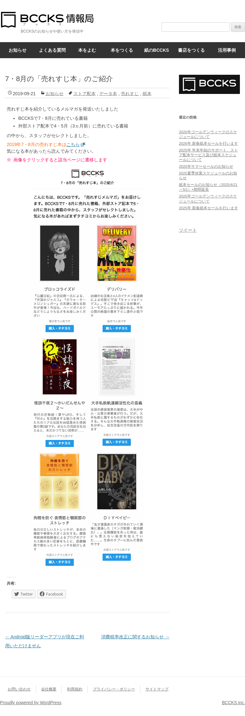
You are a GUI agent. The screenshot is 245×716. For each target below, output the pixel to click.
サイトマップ (156, 689)
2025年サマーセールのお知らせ (206, 166)
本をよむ (87, 50)
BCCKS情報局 (51, 20)
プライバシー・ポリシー (114, 689)
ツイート (188, 230)
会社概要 (48, 689)
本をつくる (122, 50)
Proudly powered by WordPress (30, 702)
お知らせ (17, 50)
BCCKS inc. (233, 702)
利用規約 (74, 689)
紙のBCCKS (156, 50)
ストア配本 (84, 93)
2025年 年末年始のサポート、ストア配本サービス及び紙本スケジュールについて (208, 155)
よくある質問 (52, 50)
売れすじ (130, 93)
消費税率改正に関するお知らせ (135, 636)
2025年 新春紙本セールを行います (208, 208)
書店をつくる (191, 50)
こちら (73, 144)
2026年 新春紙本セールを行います (208, 143)
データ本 (108, 93)
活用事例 (227, 50)
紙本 (147, 93)
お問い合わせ (19, 689)
